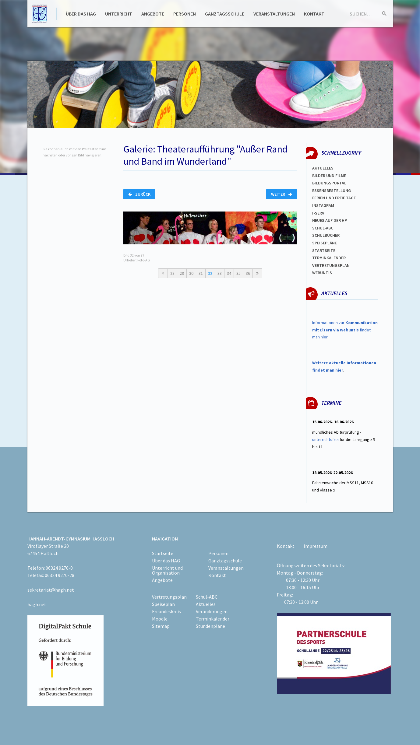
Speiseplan (163, 604)
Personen (184, 14)
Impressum (315, 546)
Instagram (323, 205)
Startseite (323, 250)
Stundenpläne (210, 626)
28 (172, 273)
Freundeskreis (166, 611)
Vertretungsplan (331, 265)
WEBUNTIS (322, 272)
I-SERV (318, 213)
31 (201, 273)
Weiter (281, 194)
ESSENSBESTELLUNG (331, 190)
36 (248, 273)
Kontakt (314, 14)
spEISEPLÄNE (324, 243)
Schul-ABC (206, 597)
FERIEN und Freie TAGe (334, 198)
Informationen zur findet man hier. (345, 330)
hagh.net (36, 604)
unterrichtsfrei (325, 439)
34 (229, 273)
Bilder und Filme (329, 175)
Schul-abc (322, 228)
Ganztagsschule (224, 14)
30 (191, 273)
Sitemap (161, 626)
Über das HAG (81, 14)
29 (182, 273)
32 (210, 273)
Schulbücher (326, 235)
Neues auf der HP (329, 220)
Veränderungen (212, 611)
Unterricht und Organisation (167, 570)
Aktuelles (323, 168)
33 (219, 273)
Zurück (139, 194)
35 (238, 273)
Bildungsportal (329, 183)
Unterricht (118, 14)
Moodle (160, 619)
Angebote (152, 14)
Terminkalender (329, 258)
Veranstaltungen (274, 14)
